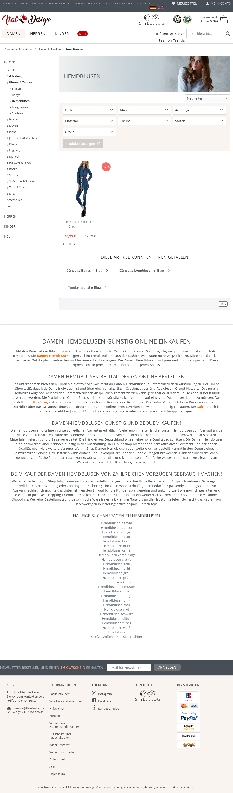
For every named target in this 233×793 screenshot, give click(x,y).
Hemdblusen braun (117, 541)
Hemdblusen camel (116, 550)
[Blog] (152, 19)
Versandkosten (105, 787)
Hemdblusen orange (116, 596)
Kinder (10, 226)
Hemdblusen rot (116, 609)
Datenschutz (57, 759)
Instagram (105, 694)
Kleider (12, 144)
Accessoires (13, 200)
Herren (10, 216)
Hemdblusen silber (116, 618)
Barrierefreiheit (59, 694)
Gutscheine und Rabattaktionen (60, 736)
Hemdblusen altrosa (116, 523)
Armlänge (182, 110)
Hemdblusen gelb (116, 564)
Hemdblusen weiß (116, 627)
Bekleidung (13, 76)
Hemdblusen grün (116, 577)
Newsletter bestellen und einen (30, 667)
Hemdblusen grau (116, 573)
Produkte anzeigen (83, 143)
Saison (180, 121)
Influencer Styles (170, 33)
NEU (11, 194)
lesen (37, 692)
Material (71, 121)
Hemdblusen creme (116, 559)
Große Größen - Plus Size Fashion (116, 637)
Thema (125, 121)
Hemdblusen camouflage (117, 555)
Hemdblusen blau (116, 537)
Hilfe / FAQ (56, 708)
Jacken (12, 125)
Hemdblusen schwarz (116, 614)
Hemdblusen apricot (116, 527)
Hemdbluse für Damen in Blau (82, 224)
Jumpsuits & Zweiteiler (23, 138)
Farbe (69, 110)
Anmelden (167, 667)
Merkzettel (184, 3)
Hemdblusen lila (116, 591)
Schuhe (11, 70)
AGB (52, 767)
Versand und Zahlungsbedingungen (64, 725)
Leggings (14, 150)
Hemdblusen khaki (116, 582)
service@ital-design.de (29, 708)
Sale (8, 206)
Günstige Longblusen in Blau (144, 270)
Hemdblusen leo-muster (116, 587)
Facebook (104, 701)
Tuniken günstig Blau (87, 286)
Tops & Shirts (17, 187)
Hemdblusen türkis (116, 623)
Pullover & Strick (19, 163)
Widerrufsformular (61, 752)
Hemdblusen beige (116, 532)
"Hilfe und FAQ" (17, 700)
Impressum (57, 774)
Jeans (11, 132)
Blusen (15, 88)
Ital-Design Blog (108, 708)
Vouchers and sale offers (66, 701)
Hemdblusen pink (116, 600)
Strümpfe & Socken (21, 181)
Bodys (15, 95)
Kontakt (54, 716)
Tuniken (16, 113)
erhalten (94, 667)
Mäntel (13, 156)
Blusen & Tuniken (20, 82)
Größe (69, 132)
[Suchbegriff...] (209, 33)
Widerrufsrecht (59, 745)
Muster (125, 110)
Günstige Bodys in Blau (87, 270)
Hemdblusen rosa (116, 605)
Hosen (12, 119)
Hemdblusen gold (116, 568)
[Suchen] (227, 34)
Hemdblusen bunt (116, 546)
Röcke (12, 169)
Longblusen (19, 107)
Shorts (12, 175)
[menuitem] (184, 3)
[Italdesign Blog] (153, 695)
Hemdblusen (20, 101)
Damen (10, 62)
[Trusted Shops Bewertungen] (177, 19)
